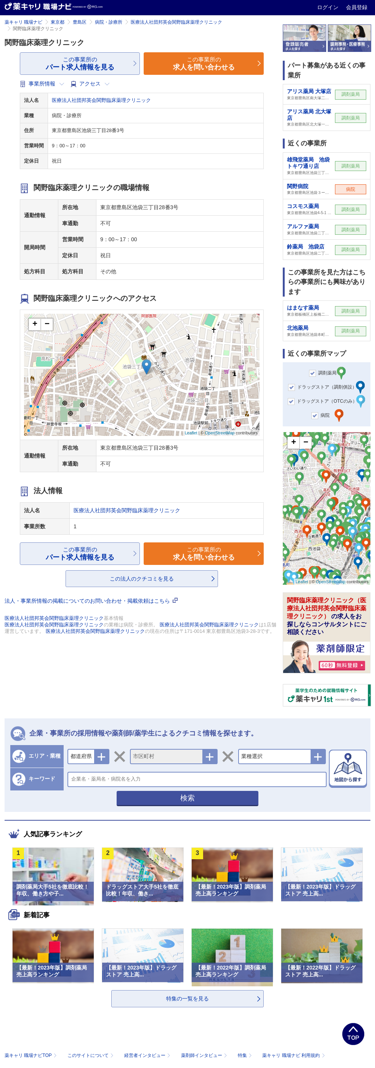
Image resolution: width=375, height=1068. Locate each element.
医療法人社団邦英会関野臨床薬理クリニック (176, 22)
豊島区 (80, 22)
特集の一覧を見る (187, 998)
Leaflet (191, 433)
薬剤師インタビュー (205, 1055)
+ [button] (34, 324)
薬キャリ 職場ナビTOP (31, 1055)
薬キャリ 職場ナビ (23, 22)
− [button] (47, 324)
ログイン (328, 7)
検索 (187, 798)
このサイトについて (91, 1055)
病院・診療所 (108, 22)
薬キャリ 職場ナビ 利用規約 (293, 1055)
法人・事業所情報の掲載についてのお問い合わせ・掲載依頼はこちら (91, 601)
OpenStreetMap (220, 433)
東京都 (57, 22)
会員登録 (356, 7)
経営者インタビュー (148, 1055)
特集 (245, 1055)
